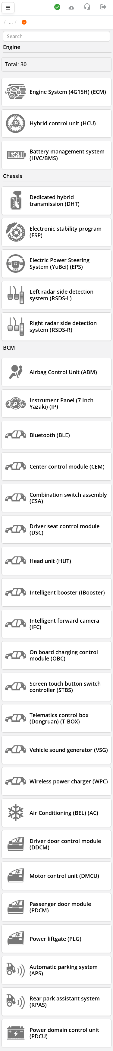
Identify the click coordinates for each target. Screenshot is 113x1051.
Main (13, 22)
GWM (55, 22)
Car (36, 22)
